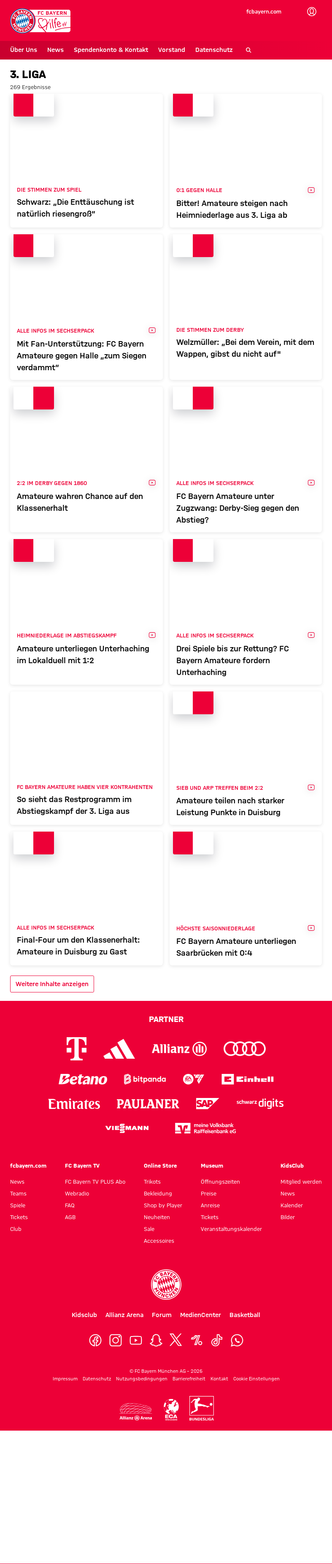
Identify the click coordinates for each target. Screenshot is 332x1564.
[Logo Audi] (245, 1048)
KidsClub (292, 1165)
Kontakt (219, 1378)
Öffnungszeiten (220, 1182)
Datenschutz (214, 49)
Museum (212, 1165)
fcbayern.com (263, 11)
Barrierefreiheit (189, 1378)
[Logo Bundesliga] (201, 1408)
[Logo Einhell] (247, 1079)
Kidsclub (84, 1315)
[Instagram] (115, 1340)
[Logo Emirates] (74, 1103)
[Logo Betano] (83, 1079)
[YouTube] (136, 1340)
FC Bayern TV (82, 1165)
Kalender (292, 1205)
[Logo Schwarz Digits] (260, 1103)
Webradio (77, 1193)
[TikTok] (217, 1340)
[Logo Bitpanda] (145, 1079)
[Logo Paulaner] (148, 1104)
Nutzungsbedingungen (141, 1378)
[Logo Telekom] (76, 1048)
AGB (70, 1217)
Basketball (244, 1315)
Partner (166, 1019)
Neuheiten (157, 1217)
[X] (176, 1340)
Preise (208, 1193)
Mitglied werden (301, 1182)
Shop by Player (163, 1205)
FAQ (70, 1205)
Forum (162, 1315)
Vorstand (171, 49)
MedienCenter (200, 1315)
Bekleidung (158, 1193)
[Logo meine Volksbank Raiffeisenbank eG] (205, 1128)
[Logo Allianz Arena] (135, 1411)
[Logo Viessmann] (127, 1128)
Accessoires (159, 1241)
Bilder (288, 1217)
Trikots (152, 1182)
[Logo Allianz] (179, 1048)
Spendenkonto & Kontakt (111, 49)
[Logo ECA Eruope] (171, 1409)
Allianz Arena (124, 1315)
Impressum (65, 1378)
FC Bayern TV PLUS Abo (95, 1182)
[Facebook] (95, 1340)
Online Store (160, 1165)
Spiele (17, 1205)
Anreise (210, 1205)
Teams (18, 1193)
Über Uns (23, 49)
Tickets (19, 1217)
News (55, 49)
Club (16, 1229)
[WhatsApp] (237, 1340)
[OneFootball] (196, 1340)
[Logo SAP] (208, 1103)
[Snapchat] (156, 1340)
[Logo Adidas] (119, 1049)
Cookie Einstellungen (256, 1378)
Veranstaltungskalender (231, 1229)
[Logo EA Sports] (194, 1079)
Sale (149, 1229)
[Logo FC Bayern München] (166, 1284)
